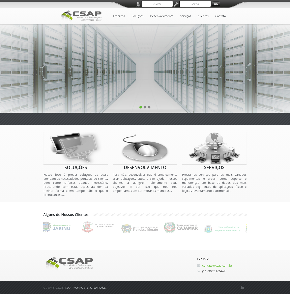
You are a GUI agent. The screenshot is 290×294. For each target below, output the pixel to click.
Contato (220, 16)
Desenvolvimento (161, 16)
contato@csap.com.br (217, 265)
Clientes (203, 16)
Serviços (185, 16)
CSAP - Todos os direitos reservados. (85, 287)
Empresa (119, 16)
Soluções (138, 16)
